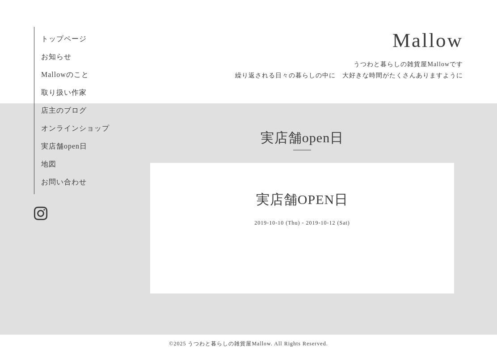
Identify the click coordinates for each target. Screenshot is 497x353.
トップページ (64, 39)
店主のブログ (64, 110)
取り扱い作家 (64, 92)
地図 (48, 164)
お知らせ (56, 56)
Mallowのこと (65, 74)
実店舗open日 (64, 146)
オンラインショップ (75, 128)
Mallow (427, 40)
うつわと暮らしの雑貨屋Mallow (229, 343)
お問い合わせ (64, 182)
